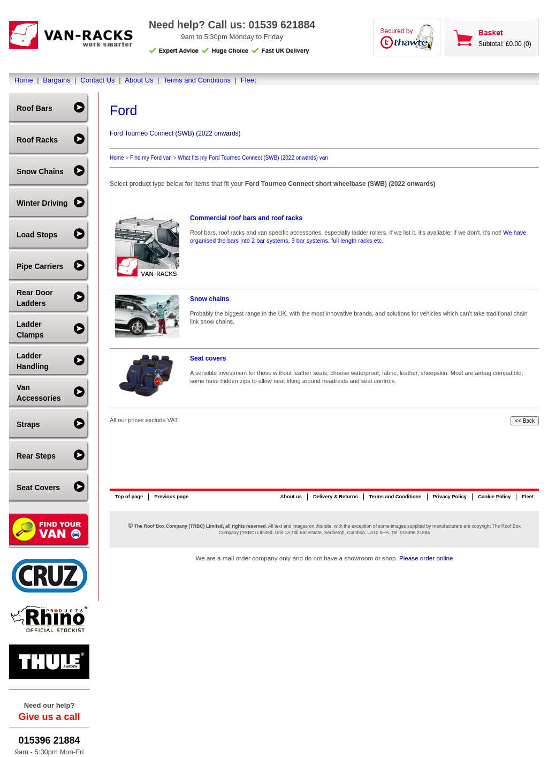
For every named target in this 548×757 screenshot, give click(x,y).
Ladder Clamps (30, 329)
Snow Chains (40, 171)
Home (23, 80)
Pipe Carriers (40, 266)
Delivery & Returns (335, 496)
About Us (139, 80)
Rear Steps (36, 456)
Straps (28, 424)
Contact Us (97, 80)
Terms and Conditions (197, 80)
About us (290, 496)
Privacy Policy (450, 496)
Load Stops (37, 234)
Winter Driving (42, 203)
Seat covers (208, 358)
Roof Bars (34, 108)
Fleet (248, 80)
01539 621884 (281, 25)
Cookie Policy (494, 496)
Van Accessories (39, 392)
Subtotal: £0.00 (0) (504, 44)
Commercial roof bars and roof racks (246, 218)
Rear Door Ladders (35, 298)
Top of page (129, 496)
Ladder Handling (33, 361)
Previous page (171, 496)
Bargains (56, 80)
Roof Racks (37, 140)
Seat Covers (38, 487)
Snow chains (209, 299)
